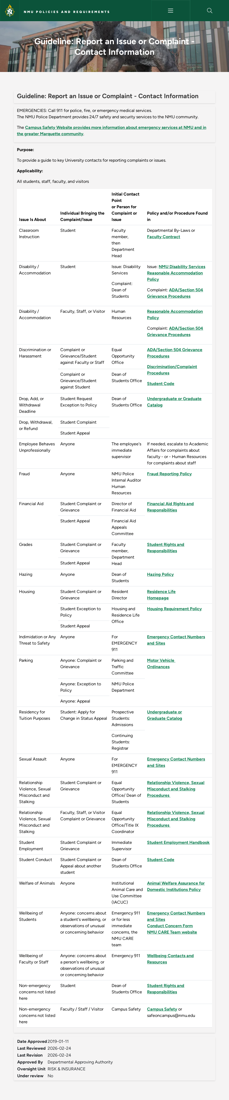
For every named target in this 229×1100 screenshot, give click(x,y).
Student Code (160, 383)
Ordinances (158, 666)
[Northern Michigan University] (10, 10)
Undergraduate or (164, 711)
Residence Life (161, 591)
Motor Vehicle (161, 660)
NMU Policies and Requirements (67, 12)
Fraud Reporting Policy (169, 473)
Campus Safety (162, 1009)
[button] (209, 10)
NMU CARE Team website (172, 932)
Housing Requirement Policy (174, 608)
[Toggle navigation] (170, 10)
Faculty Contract (163, 236)
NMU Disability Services (182, 266)
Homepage (158, 597)
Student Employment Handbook (178, 842)
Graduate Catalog (164, 718)
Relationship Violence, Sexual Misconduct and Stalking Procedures (175, 789)
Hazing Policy (160, 574)
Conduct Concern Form (170, 925)
